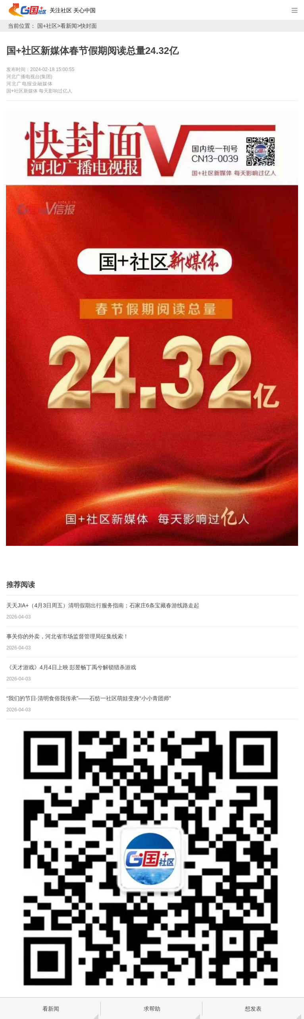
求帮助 (152, 1009)
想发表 (253, 1009)
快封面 (88, 26)
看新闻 (68, 26)
